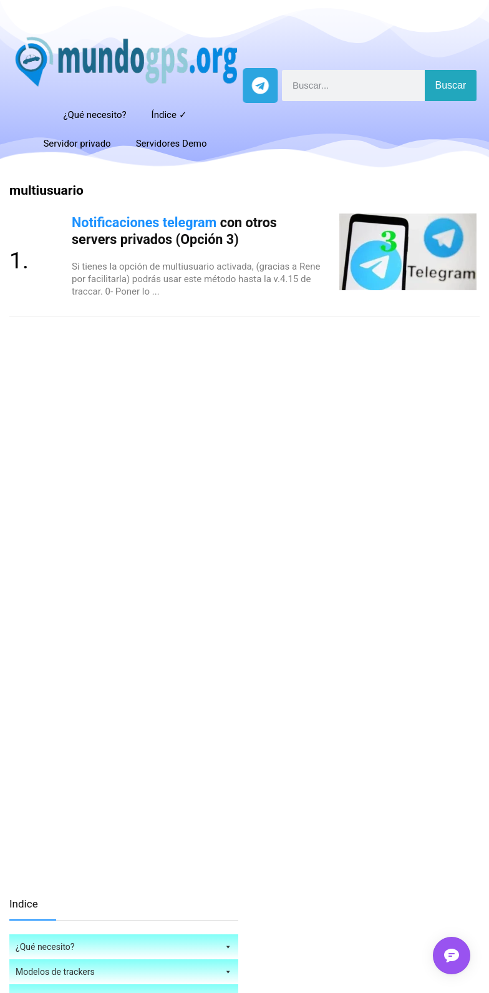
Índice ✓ (169, 114)
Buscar (451, 85)
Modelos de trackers (124, 971)
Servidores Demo (171, 143)
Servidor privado (76, 143)
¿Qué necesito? (94, 114)
